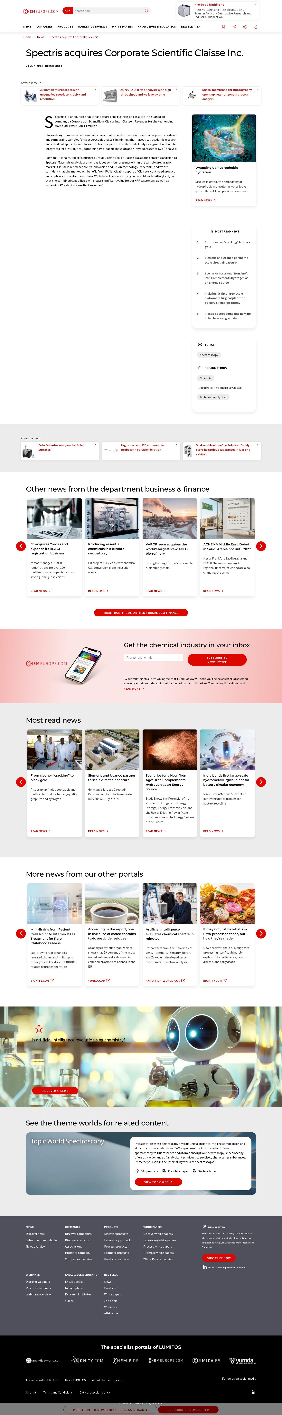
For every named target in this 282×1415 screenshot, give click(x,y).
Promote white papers (158, 1253)
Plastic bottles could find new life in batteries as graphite (228, 316)
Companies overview (78, 1259)
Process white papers (157, 1246)
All (66, 11)
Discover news (35, 1234)
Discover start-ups (77, 1240)
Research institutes (78, 1294)
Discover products (116, 1234)
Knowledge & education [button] (157, 26)
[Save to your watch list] (223, 27)
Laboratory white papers (159, 1240)
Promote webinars (38, 1288)
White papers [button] (122, 26)
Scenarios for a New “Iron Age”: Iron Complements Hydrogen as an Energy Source (226, 277)
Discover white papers (158, 1234)
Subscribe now (219, 1258)
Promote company (77, 1253)
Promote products (116, 1253)
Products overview (116, 1259)
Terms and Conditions (58, 1392)
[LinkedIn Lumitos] (253, 1392)
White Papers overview (158, 1259)
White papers (113, 1294)
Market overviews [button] (92, 26)
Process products (115, 1246)
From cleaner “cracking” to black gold (227, 244)
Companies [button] (44, 26)
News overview (35, 1246)
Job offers (111, 1301)
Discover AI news (55, 1091)
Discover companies (78, 1234)
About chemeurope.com (108, 1380)
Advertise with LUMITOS (42, 1380)
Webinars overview (38, 1294)
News (107, 1282)
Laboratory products (118, 1240)
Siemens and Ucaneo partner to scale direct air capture (227, 260)
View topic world (158, 1182)
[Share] (234, 27)
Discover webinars (38, 1282)
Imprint (31, 1392)
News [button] (27, 26)
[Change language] (245, 27)
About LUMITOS (75, 1380)
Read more (135, 688)
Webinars (110, 1307)
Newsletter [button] (191, 26)
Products (110, 1288)
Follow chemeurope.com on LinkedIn (223, 1267)
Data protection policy (95, 1392)
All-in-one (111, 1313)
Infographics (73, 1288)
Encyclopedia (74, 1282)
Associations (73, 1246)
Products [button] (65, 26)
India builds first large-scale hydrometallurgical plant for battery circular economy (225, 298)
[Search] (146, 11)
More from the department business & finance (141, 613)
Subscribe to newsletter (217, 659)
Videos (69, 1301)
